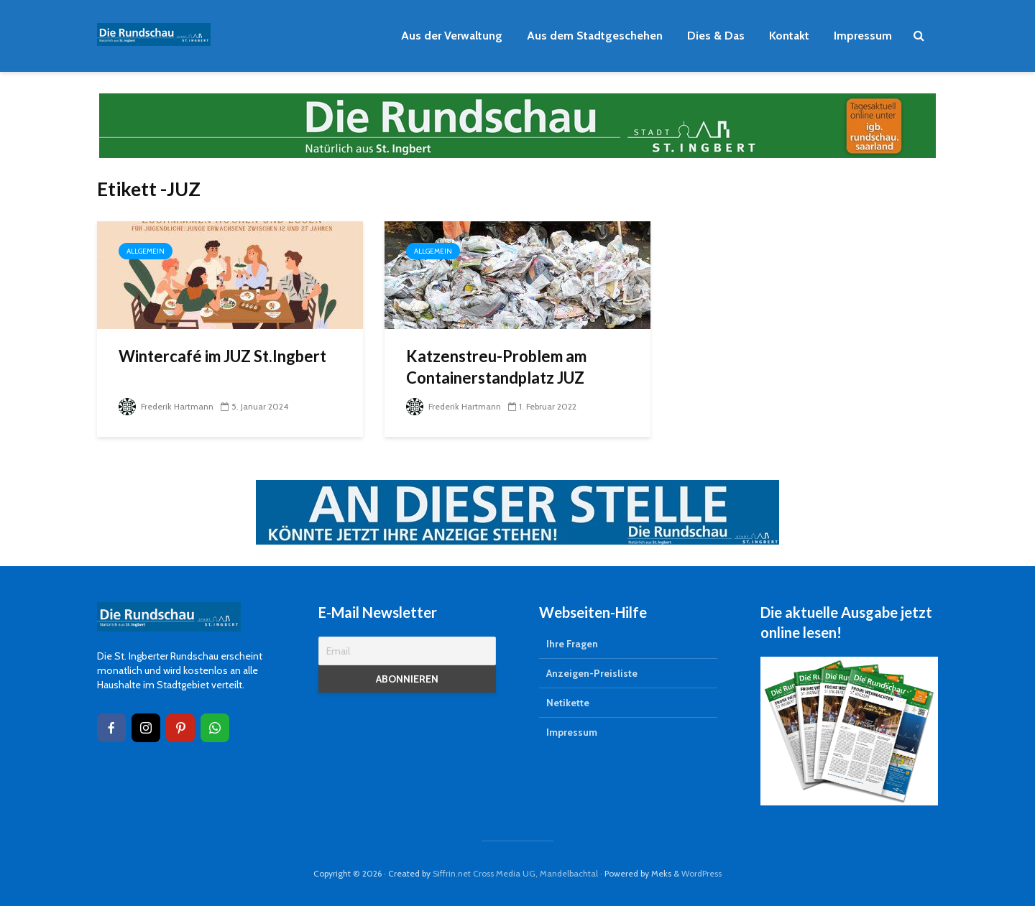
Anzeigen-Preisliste (592, 673)
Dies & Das (716, 35)
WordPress (701, 873)
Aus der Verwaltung (451, 35)
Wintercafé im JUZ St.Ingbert (222, 356)
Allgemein (145, 251)
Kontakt (789, 35)
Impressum (863, 35)
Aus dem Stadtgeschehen (595, 35)
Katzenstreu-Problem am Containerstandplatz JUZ (496, 366)
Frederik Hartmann (166, 406)
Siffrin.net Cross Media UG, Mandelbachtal (515, 873)
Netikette (567, 702)
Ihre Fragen (572, 643)
